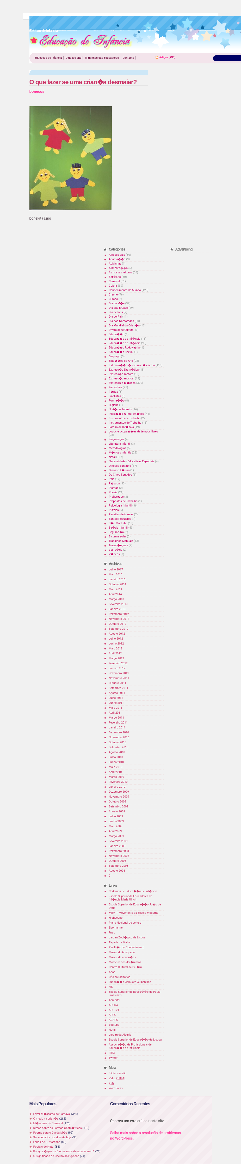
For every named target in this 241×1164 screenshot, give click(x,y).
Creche (113, 294)
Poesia (113, 492)
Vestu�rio (115, 549)
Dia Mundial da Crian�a (124, 325)
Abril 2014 (115, 594)
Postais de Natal (43, 1146)
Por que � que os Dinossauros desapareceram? (64, 1151)
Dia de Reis (116, 312)
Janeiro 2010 (117, 786)
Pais (111, 479)
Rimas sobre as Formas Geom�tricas (57, 1128)
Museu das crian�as (122, 957)
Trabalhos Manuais (121, 541)
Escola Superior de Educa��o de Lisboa (135, 1039)
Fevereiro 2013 (118, 604)
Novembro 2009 (119, 796)
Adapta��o (117, 259)
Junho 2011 (116, 703)
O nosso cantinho (120, 466)
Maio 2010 (115, 767)
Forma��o (117, 400)
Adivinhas (115, 263)
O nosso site (74, 58)
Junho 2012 (116, 643)
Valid (117, 1078)
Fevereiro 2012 (118, 663)
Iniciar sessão (118, 1073)
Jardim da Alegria (120, 1034)
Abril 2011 (115, 712)
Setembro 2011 (118, 688)
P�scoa (114, 483)
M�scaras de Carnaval (48, 1123)
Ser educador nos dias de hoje (52, 1137)
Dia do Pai (115, 316)
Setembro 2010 (118, 747)
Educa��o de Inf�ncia (124, 338)
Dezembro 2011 (119, 673)
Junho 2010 (116, 762)
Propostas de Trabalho (123, 501)
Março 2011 (116, 717)
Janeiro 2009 (117, 846)
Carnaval (114, 281)
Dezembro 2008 (119, 851)
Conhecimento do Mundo (125, 290)
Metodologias (117, 448)
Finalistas (115, 396)
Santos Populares (120, 519)
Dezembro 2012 (119, 614)
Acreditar (115, 1000)
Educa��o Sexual (121, 352)
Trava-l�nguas (118, 545)
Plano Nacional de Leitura (125, 922)
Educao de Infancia (81, 42)
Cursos (113, 299)
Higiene (114, 405)
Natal (112, 457)
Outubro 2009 (117, 801)
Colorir (113, 285)
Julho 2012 (116, 638)
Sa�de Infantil (118, 527)
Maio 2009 (115, 826)
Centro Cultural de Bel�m (125, 967)
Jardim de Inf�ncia (121, 427)
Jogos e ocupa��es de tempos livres (133, 431)
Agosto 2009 (117, 811)
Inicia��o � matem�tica (126, 414)
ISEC (112, 1053)
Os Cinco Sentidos (120, 474)
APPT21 (114, 1010)
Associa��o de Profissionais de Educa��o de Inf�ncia (130, 1046)
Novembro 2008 (119, 856)
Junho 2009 (116, 821)
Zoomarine (116, 927)
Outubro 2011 (117, 683)
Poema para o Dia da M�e (50, 1132)
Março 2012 (116, 658)
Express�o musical (121, 378)
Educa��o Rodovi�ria (124, 347)
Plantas (114, 488)
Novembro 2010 (119, 737)
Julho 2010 (116, 757)
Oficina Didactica (120, 977)
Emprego (114, 356)
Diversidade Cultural (121, 330)
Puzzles (114, 510)
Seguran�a (116, 532)
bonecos (37, 91)
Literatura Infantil (120, 443)
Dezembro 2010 (119, 732)
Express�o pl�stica (122, 383)
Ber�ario (115, 277)
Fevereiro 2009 (118, 841)
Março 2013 (116, 599)
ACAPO (113, 1020)
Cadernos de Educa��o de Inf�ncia (133, 891)
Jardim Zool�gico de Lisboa (127, 937)
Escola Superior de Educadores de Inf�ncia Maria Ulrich (130, 898)
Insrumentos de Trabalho (125, 418)
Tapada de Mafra (120, 942)
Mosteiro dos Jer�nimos (125, 962)
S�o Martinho (118, 523)
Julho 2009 (116, 816)
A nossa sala (117, 255)
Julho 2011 (116, 698)
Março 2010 (116, 777)
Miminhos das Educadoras (102, 58)
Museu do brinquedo (122, 952)
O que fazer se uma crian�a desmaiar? (83, 82)
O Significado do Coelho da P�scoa (56, 1156)
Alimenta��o (118, 268)
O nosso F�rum (119, 470)
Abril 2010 (115, 772)
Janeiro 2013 (117, 609)
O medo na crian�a (46, 1118)
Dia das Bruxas (118, 308)
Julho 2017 (116, 569)
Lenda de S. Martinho (46, 1142)
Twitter (113, 1058)
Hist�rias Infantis (120, 409)
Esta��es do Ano (121, 361)
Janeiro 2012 (117, 668)
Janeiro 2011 (117, 727)
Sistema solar (117, 536)
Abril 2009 (115, 831)
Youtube (114, 1025)
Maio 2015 (115, 574)
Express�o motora (121, 374)
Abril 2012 (115, 653)
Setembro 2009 (118, 806)
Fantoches (115, 387)
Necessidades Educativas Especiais (132, 461)
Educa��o (116, 334)
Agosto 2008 (117, 870)
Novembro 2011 (119, 678)
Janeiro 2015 (117, 579)
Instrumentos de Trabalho (125, 422)
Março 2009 (116, 836)
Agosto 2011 (117, 693)
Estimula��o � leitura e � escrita (132, 365)
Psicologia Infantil (120, 505)
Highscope (115, 917)
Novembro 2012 (119, 619)
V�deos (114, 554)
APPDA (113, 1005)
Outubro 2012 (117, 624)
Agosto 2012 (117, 633)
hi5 (111, 987)
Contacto (128, 58)
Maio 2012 (115, 648)
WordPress (116, 1088)
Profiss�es (116, 496)
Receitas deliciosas (121, 514)
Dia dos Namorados (121, 321)
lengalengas (116, 439)
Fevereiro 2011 (118, 722)
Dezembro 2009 (119, 791)
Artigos (163, 57)
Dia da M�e (117, 303)
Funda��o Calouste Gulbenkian (130, 982)
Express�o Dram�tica (124, 369)
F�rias (113, 391)
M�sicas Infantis (120, 452)
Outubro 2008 (117, 861)
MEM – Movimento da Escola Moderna (133, 913)
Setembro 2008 (118, 865)
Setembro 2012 (118, 628)
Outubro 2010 (117, 742)
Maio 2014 (115, 589)
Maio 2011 (115, 707)
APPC (112, 1015)
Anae (112, 972)
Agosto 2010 (117, 752)
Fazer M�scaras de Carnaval (52, 1114)
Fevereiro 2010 (118, 782)
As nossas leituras (120, 272)
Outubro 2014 (117, 584)
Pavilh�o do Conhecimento (126, 947)
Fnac (112, 932)
